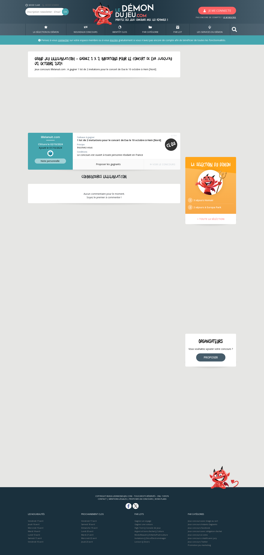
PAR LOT (177, 29)
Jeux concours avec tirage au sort (203, 521)
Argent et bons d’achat (145, 531)
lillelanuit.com (50, 137)
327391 (174, 135)
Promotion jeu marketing (199, 545)
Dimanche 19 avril (89, 528)
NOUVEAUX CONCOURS (85, 29)
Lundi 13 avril (34, 535)
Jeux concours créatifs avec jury (202, 538)
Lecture (138, 541)
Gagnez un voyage (143, 521)
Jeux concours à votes (198, 535)
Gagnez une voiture (144, 524)
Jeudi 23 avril (87, 541)
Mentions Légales (118, 499)
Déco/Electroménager (156, 538)
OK (65, 11)
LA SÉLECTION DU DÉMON (46, 29)
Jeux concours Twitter (198, 541)
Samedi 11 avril (35, 538)
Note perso (50, 161)
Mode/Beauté (141, 535)
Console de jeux (153, 528)
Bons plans (160, 499)
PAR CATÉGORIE (150, 29)
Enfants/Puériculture (158, 535)
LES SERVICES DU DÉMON (210, 29)
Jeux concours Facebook (199, 528)
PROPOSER (211, 357)
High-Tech (139, 528)
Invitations (139, 538)
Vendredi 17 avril (35, 521)
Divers (147, 541)
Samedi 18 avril (88, 524)
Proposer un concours (141, 499)
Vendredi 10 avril (35, 541)
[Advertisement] (104, 105)
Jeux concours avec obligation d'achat (205, 531)
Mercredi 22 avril (89, 538)
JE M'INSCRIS (229, 17)
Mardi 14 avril (34, 531)
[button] (234, 29)
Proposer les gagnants (108, 164)
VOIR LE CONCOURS (162, 164)
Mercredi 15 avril (35, 528)
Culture (160, 531)
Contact (102, 499)
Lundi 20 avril (87, 531)
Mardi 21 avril (87, 535)
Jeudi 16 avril (33, 524)
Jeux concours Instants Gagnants (202, 524)
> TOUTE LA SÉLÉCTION (210, 219)
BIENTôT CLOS (120, 29)
